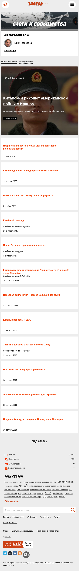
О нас (5, 531)
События (32, 517)
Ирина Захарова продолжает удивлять (24, 245)
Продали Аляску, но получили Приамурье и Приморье (33, 419)
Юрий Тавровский (14, 78)
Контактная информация (22, 531)
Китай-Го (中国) (22, 226)
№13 (17, 544)
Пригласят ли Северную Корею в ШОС (24, 369)
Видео (57, 517)
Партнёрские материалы (48, 531)
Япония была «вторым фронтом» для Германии (29, 394)
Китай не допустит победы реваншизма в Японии (30, 170)
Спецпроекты (10, 522)
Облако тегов (11, 501)
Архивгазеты (28, 544)
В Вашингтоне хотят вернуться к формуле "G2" (29, 195)
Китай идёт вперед (13, 220)
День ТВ (6, 536)
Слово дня (45, 517)
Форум (19, 251)
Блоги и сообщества (13, 517)
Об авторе (10, 50)
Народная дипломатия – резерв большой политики (31, 295)
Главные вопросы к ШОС (17, 319)
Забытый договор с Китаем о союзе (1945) (26, 344)
